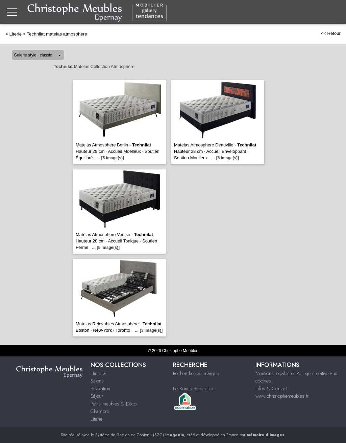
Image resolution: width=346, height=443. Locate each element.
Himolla (98, 373)
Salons (97, 380)
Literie (15, 34)
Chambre (100, 411)
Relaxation (100, 388)
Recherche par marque (196, 373)
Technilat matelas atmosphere (57, 34)
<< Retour (331, 33)
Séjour (97, 396)
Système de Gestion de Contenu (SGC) (139, 435)
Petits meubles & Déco (114, 403)
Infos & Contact (271, 388)
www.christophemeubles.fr (282, 396)
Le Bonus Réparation (194, 388)
